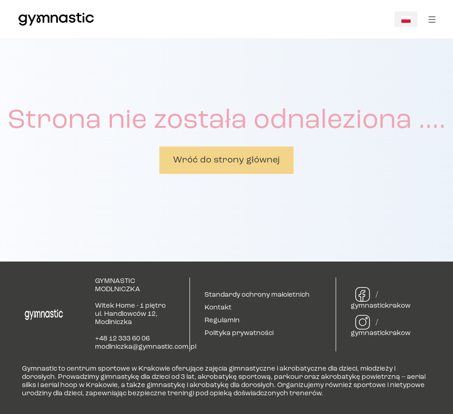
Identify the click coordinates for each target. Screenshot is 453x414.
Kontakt (218, 307)
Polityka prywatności (239, 333)
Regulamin (222, 320)
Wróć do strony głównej (226, 160)
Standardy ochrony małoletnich (257, 295)
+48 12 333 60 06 (122, 338)
